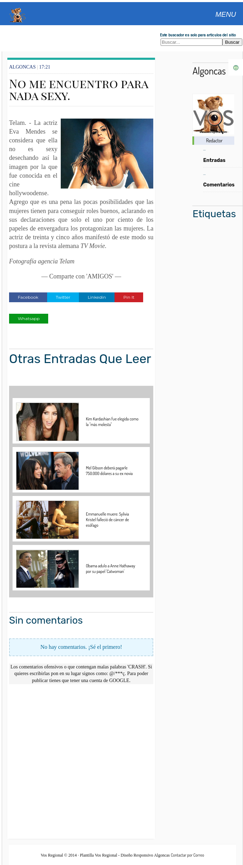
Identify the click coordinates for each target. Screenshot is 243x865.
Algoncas (209, 70)
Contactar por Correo (187, 855)
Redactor (214, 140)
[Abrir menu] (225, 13)
